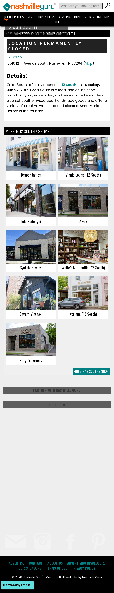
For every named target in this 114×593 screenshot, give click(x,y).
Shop (57, 22)
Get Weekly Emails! (17, 585)
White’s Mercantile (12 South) (83, 268)
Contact (36, 563)
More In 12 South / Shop (91, 371)
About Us (55, 563)
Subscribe (57, 404)
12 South (15, 57)
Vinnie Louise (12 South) (83, 175)
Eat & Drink (64, 17)
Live (99, 17)
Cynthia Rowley (31, 268)
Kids (107, 17)
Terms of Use (56, 568)
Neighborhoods (14, 17)
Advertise (16, 563)
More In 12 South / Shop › (27, 131)
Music (78, 17)
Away (83, 221)
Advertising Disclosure (86, 563)
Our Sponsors (29, 568)
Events (31, 17)
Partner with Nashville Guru (57, 390)
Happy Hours (46, 17)
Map (88, 63)
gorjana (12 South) (83, 314)
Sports (89, 17)
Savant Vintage (31, 314)
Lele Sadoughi (31, 221)
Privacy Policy (83, 568)
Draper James (31, 175)
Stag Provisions (30, 360)
